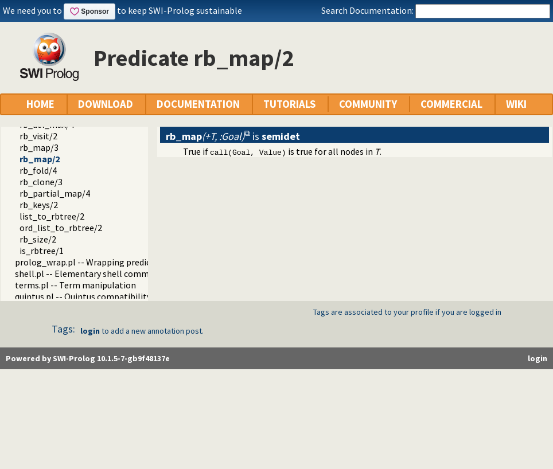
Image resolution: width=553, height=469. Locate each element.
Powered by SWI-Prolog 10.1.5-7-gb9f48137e (88, 358)
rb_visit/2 (38, 136)
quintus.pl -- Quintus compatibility (83, 296)
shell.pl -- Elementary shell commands (91, 273)
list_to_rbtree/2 (52, 216)
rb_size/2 (38, 239)
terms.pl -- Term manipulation (75, 285)
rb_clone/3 (41, 181)
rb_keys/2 (39, 204)
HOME (40, 104)
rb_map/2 (40, 159)
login (90, 331)
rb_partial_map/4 (55, 193)
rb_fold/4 (38, 170)
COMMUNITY (368, 104)
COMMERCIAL (451, 104)
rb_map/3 (39, 147)
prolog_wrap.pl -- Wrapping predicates (91, 262)
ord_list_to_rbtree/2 (61, 227)
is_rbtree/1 (42, 250)
